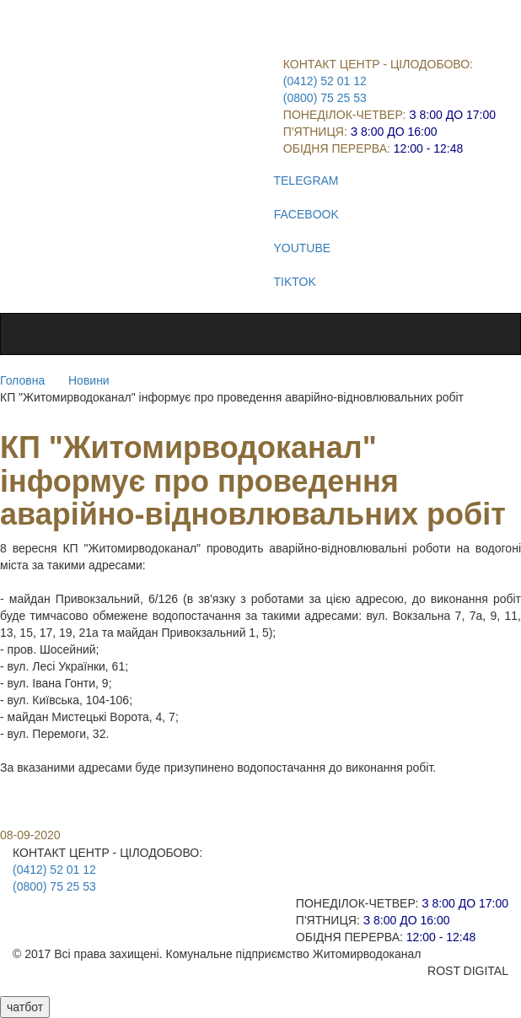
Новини (89, 380)
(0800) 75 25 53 (325, 98)
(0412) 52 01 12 (325, 81)
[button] (260, 793)
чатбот (25, 1007)
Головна (22, 380)
